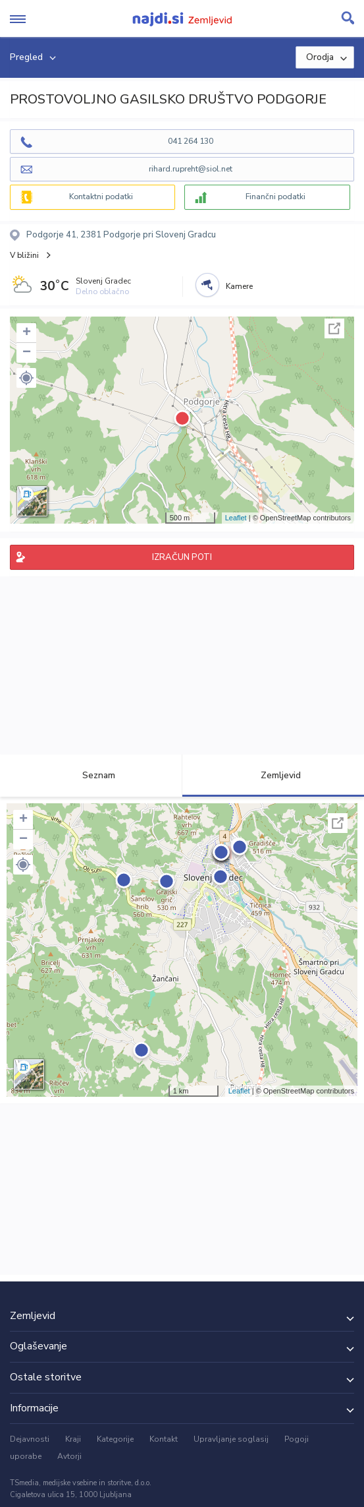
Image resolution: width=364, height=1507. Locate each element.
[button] (26, 378)
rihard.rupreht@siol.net (190, 169)
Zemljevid (273, 775)
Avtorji (69, 1456)
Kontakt (163, 1439)
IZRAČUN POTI (182, 557)
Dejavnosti (29, 1439)
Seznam (91, 775)
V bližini (24, 255)
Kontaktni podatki (101, 196)
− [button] (26, 353)
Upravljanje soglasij (231, 1439)
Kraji (73, 1439)
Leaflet (236, 518)
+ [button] (26, 333)
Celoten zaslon (334, 328)
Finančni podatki (275, 196)
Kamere (239, 286)
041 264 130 (190, 141)
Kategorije (115, 1439)
